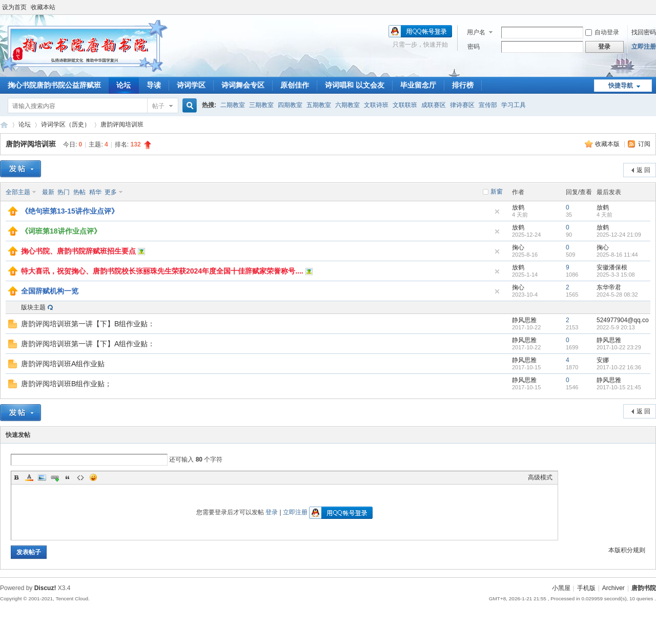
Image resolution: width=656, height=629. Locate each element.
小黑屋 (561, 588)
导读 (154, 85)
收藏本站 (43, 7)
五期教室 (318, 105)
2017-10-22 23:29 (619, 347)
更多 (111, 192)
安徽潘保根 (612, 267)
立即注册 (643, 46)
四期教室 (290, 105)
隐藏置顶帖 (497, 211)
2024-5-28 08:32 (617, 294)
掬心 (518, 247)
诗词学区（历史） (65, 124)
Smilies (93, 477)
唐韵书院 (4, 124)
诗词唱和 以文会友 (354, 85)
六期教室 (347, 105)
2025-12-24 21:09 (619, 235)
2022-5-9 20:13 (616, 327)
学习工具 (513, 105)
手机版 (586, 588)
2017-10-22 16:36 (619, 367)
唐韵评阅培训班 (122, 124)
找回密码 (643, 32)
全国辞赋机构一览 (49, 291)
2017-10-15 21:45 (619, 387)
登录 (271, 512)
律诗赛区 (462, 105)
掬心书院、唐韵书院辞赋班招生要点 (78, 251)
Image (42, 477)
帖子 (158, 106)
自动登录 (602, 32)
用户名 (476, 32)
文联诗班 (376, 105)
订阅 (644, 144)
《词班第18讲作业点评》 (61, 231)
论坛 (123, 85)
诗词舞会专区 (242, 85)
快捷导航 (620, 85)
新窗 (496, 191)
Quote (68, 477)
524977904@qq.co (623, 320)
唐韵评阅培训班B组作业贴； (66, 384)
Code (80, 477)
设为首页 (14, 7)
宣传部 (488, 105)
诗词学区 (191, 85)
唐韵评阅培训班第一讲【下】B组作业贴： (88, 324)
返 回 (643, 170)
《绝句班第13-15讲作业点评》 (69, 211)
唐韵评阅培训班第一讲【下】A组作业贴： (88, 344)
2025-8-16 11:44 (617, 254)
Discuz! (45, 588)
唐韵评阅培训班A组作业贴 (63, 364)
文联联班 (405, 105)
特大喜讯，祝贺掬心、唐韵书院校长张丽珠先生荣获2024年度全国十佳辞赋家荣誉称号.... (162, 271)
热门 (63, 192)
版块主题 (33, 307)
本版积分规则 (626, 550)
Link (55, 477)
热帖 (79, 192)
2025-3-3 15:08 (616, 274)
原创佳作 (294, 85)
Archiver (613, 588)
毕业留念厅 (418, 85)
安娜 (603, 360)
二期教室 (232, 105)
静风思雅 (524, 320)
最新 (48, 192)
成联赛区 (433, 105)
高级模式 (540, 477)
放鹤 (518, 207)
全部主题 (18, 192)
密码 (473, 46)
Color (29, 477)
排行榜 (463, 85)
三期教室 (261, 105)
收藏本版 (608, 144)
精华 (95, 192)
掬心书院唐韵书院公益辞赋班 (54, 85)
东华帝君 (609, 287)
